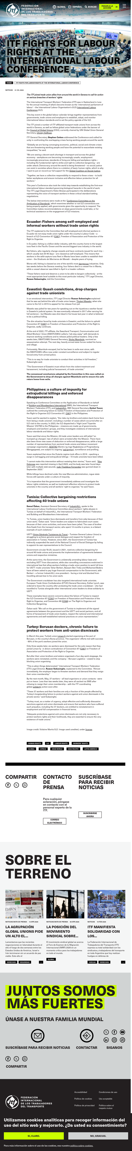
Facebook (114, 1032)
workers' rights (80, 743)
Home (9, 83)
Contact (86, 1037)
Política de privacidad (84, 1105)
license (88, 729)
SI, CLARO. (34, 1135)
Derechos (11, 962)
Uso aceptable (105, 1098)
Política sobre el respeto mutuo (106, 1107)
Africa (43, 749)
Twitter (106, 1032)
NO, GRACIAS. (98, 1135)
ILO (48, 743)
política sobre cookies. (81, 1145)
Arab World (57, 749)
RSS (122, 1040)
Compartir (21, 776)
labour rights (61, 743)
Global (31, 749)
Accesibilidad (80, 1092)
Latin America (90, 749)
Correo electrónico (54, 821)
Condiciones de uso (108, 1092)
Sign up (37, 1037)
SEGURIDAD (25, 962)
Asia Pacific (73, 749)
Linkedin (106, 1040)
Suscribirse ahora (90, 815)
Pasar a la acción (107, 7)
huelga (92, 962)
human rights (34, 743)
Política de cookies (83, 1098)
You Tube (122, 1032)
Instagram (114, 1040)
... (41, 962)
